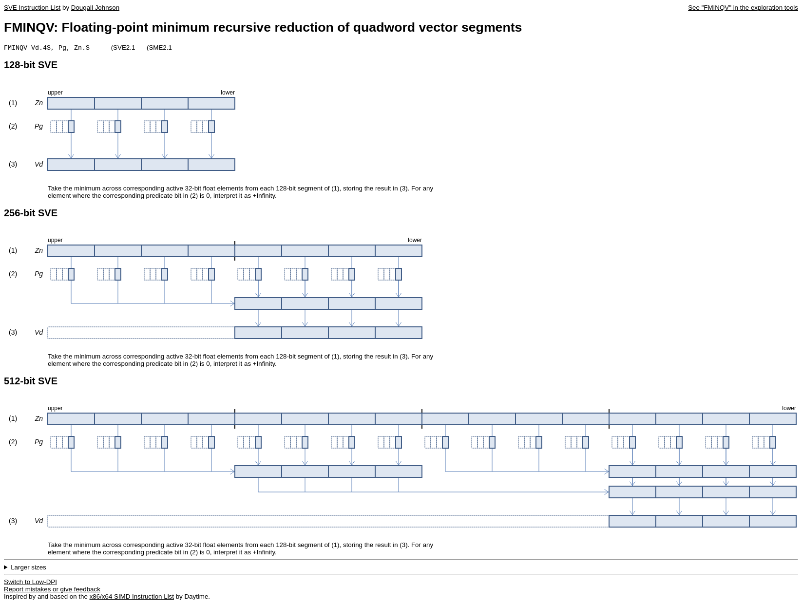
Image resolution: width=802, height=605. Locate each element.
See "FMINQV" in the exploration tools (743, 7)
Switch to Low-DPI (30, 582)
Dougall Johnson (95, 7)
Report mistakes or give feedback (52, 590)
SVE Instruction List (32, 7)
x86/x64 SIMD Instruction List (132, 597)
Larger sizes (28, 568)
